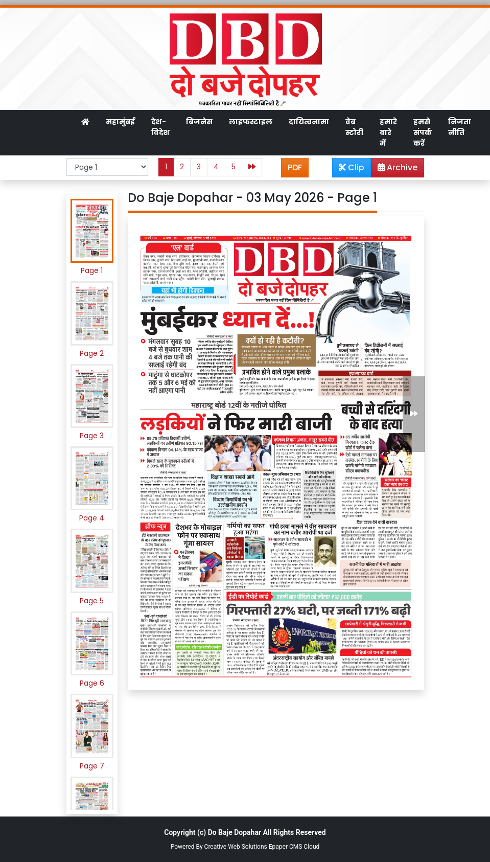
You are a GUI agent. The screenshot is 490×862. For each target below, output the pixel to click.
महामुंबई (120, 122)
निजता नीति (459, 127)
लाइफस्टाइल (250, 122)
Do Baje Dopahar (234, 832)
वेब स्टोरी (354, 127)
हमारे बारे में (388, 132)
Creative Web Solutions (235, 846)
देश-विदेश (160, 127)
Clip (351, 167)
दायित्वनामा (309, 122)
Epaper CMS (285, 846)
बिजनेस (199, 122)
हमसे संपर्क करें (422, 132)
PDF (295, 167)
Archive (394, 169)
